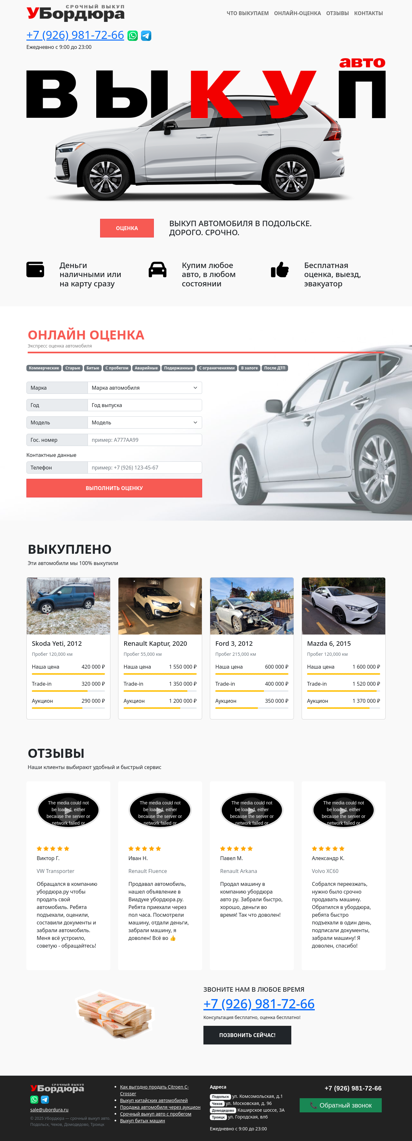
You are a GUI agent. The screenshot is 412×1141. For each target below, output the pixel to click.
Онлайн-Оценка (297, 13)
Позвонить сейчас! (247, 1035)
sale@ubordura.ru (49, 1110)
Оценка (127, 228)
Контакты (368, 13)
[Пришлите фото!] (132, 36)
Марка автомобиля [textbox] (116, 387)
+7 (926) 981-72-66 (75, 34)
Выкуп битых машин (142, 1121)
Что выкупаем (248, 13)
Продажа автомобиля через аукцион (160, 1107)
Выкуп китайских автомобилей (154, 1100)
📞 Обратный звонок (340, 1105)
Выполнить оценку (114, 488)
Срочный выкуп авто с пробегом (156, 1114)
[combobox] (145, 388)
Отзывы (337, 13)
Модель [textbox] (101, 422)
